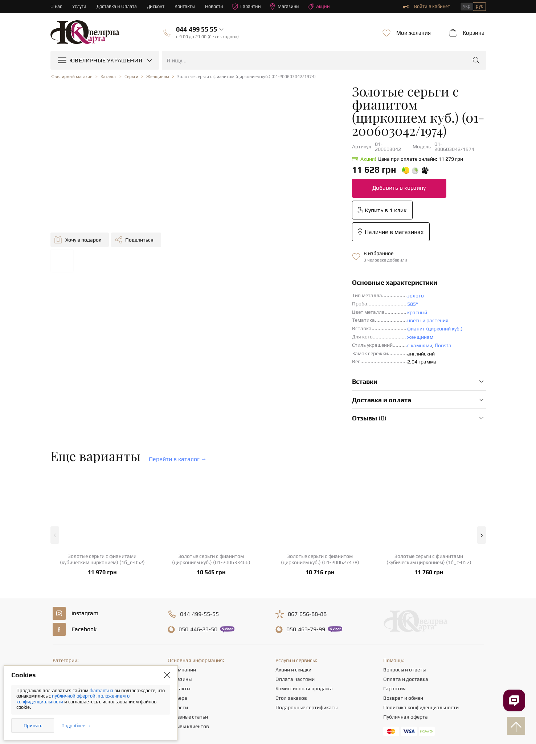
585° (291, 229)
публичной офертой (73, 696)
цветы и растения (307, 245)
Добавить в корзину (278, 156)
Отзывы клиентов (188, 651)
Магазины (286, 6)
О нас (56, 6)
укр (467, 6)
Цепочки (63, 623)
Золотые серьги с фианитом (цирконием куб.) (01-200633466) (211, 484)
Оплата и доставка (405, 604)
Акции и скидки (293, 594)
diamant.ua (102, 690)
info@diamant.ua (325, 674)
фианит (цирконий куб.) (314, 254)
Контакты (186, 6)
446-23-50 (198, 555)
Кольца (61, 604)
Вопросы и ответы (404, 594)
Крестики (63, 651)
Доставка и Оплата (117, 6)
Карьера (177, 623)
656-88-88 (307, 539)
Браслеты (64, 642)
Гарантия (394, 613)
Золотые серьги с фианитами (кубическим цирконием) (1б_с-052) (102, 484)
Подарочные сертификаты (306, 632)
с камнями (298, 271)
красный (296, 238)
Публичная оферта (405, 642)
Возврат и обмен (403, 623)
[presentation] (268, 725)
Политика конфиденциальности (421, 632)
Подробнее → (76, 725)
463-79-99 (305, 555)
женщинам (299, 262)
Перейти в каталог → (178, 384)
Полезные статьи (188, 642)
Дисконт (156, 6)
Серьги (61, 613)
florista (322, 271)
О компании (182, 594)
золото (294, 221)
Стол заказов (291, 623)
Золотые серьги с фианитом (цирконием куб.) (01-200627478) (320, 484)
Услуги (79, 6)
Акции (321, 6)
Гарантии (248, 6)
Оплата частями (295, 604)
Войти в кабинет (426, 6)
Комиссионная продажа (304, 613)
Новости (215, 6)
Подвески (64, 632)
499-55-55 (199, 539)
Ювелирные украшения (80, 594)
